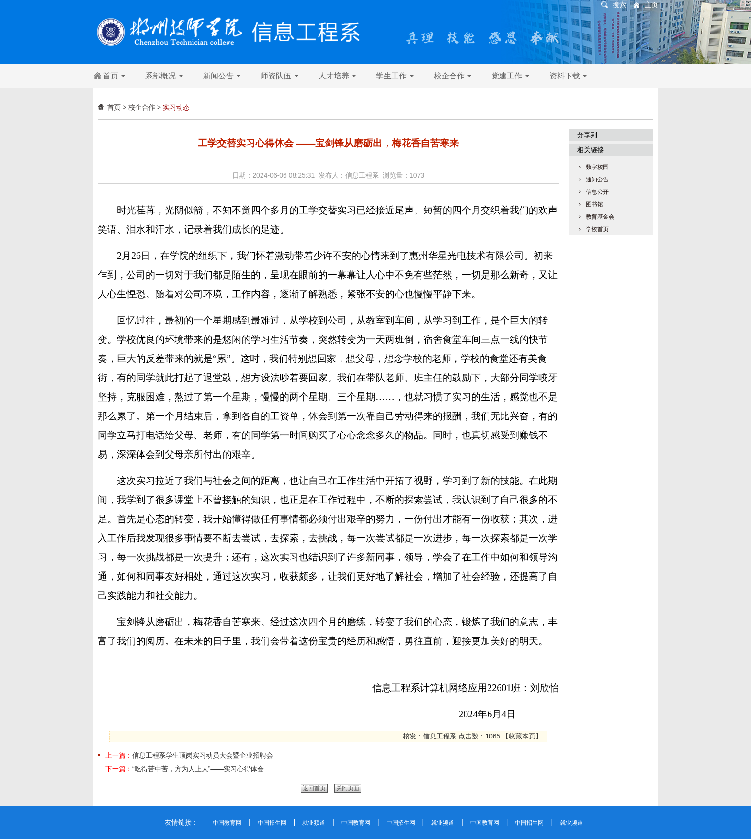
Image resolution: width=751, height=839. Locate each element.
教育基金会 (600, 216)
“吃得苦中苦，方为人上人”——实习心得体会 (198, 768)
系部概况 (163, 76)
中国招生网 (272, 822)
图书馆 (594, 204)
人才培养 (337, 76)
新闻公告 (221, 76)
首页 (114, 76)
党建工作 (510, 76)
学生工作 (394, 76)
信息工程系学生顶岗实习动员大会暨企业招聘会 (202, 755)
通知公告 (597, 179)
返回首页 (314, 788)
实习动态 (176, 107)
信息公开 (597, 192)
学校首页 (597, 229)
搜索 (619, 5)
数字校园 (597, 167)
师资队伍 (279, 76)
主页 (651, 5)
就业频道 (313, 822)
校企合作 (452, 76)
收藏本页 (522, 736)
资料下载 (568, 76)
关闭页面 (347, 788)
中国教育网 (227, 822)
